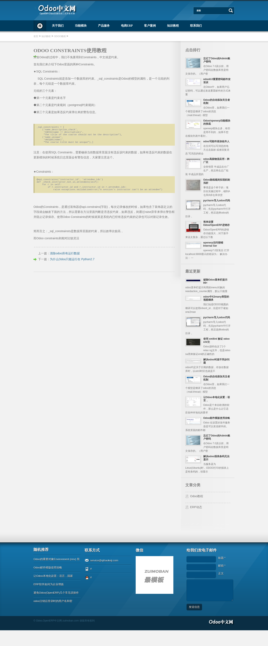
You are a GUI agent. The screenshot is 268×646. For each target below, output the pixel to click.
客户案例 (150, 25)
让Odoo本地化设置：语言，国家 (53, 591)
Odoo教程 (60, 36)
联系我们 (196, 25)
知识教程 (173, 25)
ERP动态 (196, 522)
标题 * (221, 573)
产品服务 (104, 25)
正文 (221, 589)
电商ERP (127, 25)
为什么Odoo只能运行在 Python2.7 (72, 266)
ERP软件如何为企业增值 (49, 600)
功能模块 (81, 25)
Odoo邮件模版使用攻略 (48, 583)
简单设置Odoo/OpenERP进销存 (216, 227)
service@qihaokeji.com (104, 576)
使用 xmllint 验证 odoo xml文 (214, 345)
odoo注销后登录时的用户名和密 (53, 616)
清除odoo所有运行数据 (65, 261)
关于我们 (58, 25)
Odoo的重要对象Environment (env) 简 (57, 574)
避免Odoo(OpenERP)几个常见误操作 (56, 608)
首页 (40, 25)
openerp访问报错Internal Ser (214, 250)
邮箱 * (221, 581)
